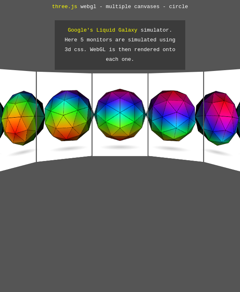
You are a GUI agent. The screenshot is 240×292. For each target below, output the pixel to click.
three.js (64, 7)
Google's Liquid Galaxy (102, 30)
